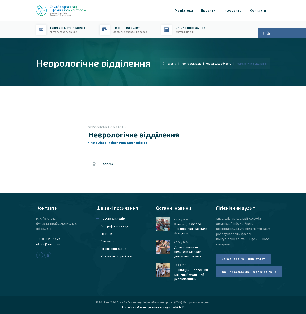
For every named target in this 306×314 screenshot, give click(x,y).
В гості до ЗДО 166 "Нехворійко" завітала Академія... (190, 228)
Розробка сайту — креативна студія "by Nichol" (153, 307)
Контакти (258, 10)
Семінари (107, 241)
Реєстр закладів (191, 63)
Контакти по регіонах (117, 256)
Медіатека (184, 10)
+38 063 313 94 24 (48, 239)
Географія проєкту (114, 226)
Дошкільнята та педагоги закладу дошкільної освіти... (188, 251)
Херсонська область (218, 63)
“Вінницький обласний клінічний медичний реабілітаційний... (191, 274)
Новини (106, 233)
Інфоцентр (232, 10)
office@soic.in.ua (48, 244)
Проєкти (208, 10)
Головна (170, 63)
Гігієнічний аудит (113, 248)
